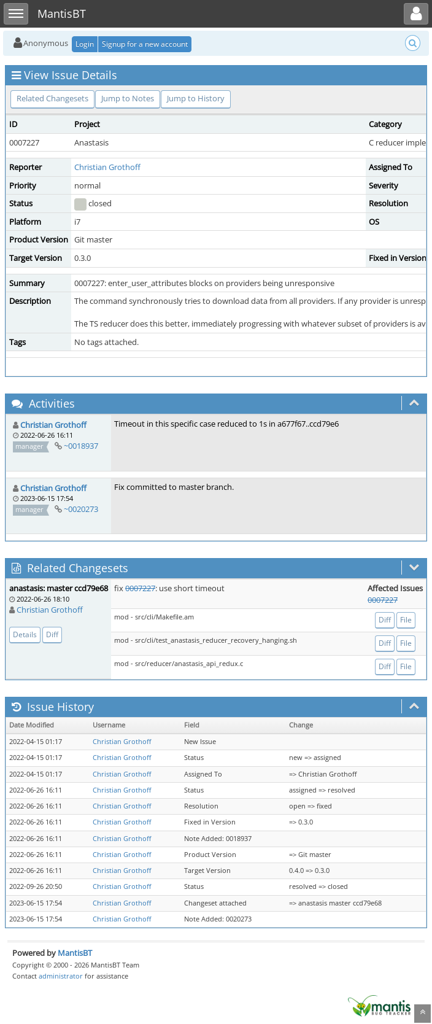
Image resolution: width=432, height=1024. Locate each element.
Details (25, 634)
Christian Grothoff (107, 167)
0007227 (140, 588)
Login (84, 44)
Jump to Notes (127, 98)
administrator (61, 975)
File (406, 620)
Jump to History (196, 98)
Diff (52, 634)
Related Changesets (52, 98)
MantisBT (75, 952)
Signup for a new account (145, 44)
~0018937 (81, 445)
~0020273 (81, 508)
